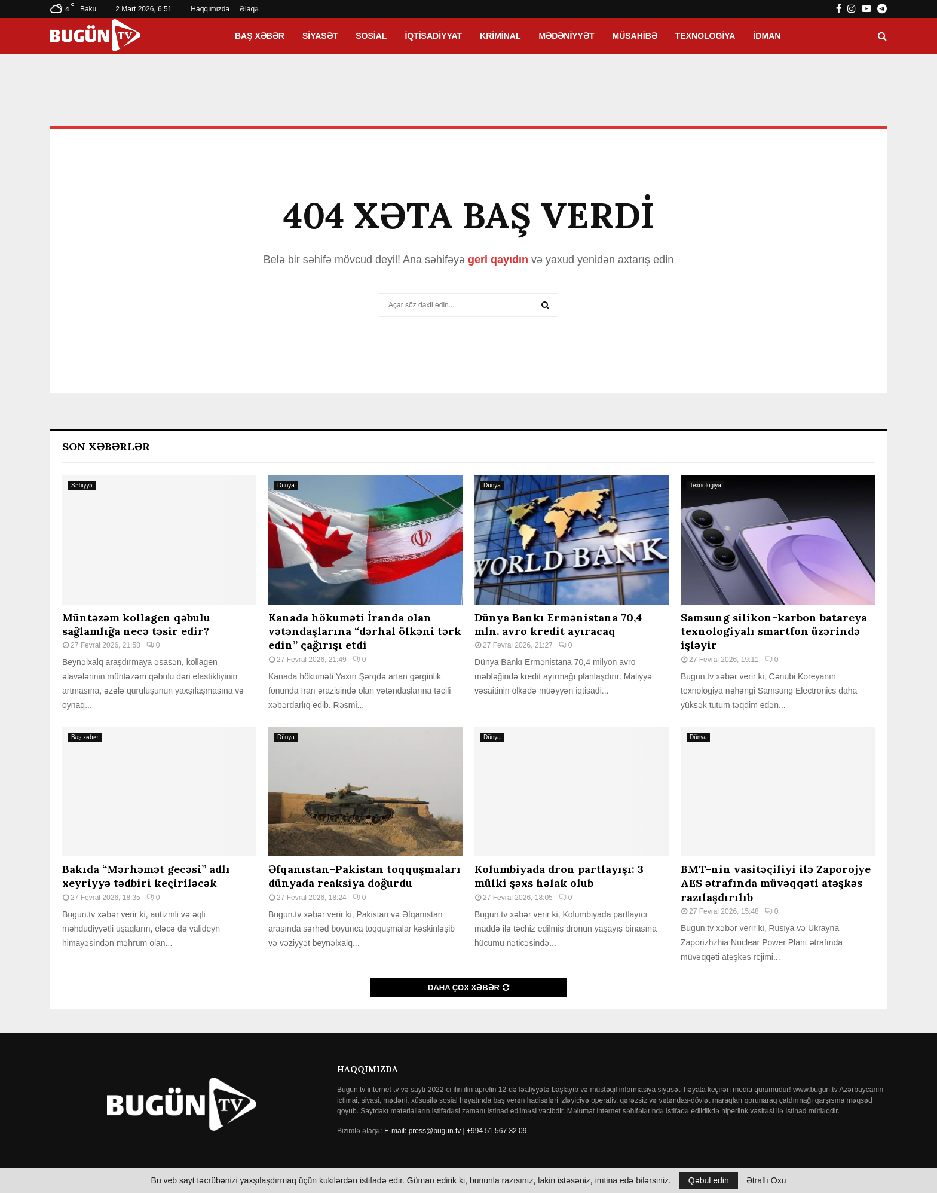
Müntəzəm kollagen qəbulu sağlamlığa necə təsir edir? (136, 624)
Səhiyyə (82, 485)
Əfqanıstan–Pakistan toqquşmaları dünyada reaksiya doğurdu (364, 876)
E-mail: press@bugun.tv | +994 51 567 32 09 (455, 1131)
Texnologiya (705, 36)
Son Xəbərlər (106, 446)
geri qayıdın (498, 260)
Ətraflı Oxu (766, 1180)
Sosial (371, 36)
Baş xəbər (259, 36)
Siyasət (320, 36)
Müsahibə (635, 36)
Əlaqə (249, 9)
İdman (766, 36)
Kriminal (500, 36)
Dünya (286, 485)
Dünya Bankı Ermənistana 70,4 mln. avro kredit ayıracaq (558, 624)
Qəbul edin (708, 1180)
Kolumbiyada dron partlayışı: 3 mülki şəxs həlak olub (559, 876)
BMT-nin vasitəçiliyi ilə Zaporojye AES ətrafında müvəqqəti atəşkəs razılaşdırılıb (776, 883)
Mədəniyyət (567, 36)
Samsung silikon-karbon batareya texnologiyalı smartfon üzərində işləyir (774, 631)
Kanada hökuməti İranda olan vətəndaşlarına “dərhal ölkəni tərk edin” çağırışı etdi (364, 631)
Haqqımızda (210, 9)
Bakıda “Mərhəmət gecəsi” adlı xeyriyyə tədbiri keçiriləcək (146, 876)
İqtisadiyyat (433, 36)
